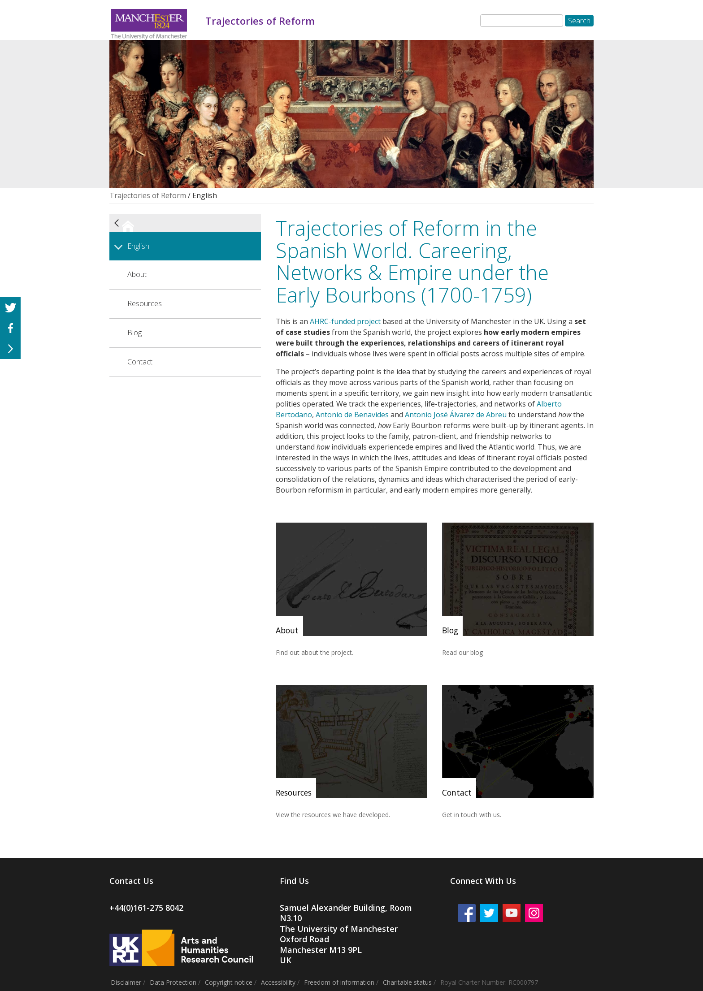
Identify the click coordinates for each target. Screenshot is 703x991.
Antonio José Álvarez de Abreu (456, 415)
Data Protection (173, 982)
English (138, 246)
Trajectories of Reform (147, 195)
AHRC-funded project (345, 321)
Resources (144, 303)
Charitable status (407, 982)
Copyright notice (228, 982)
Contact (139, 362)
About (137, 274)
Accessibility (278, 982)
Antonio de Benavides (352, 415)
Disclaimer (126, 982)
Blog (134, 333)
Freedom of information (339, 982)
